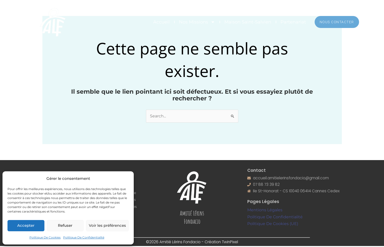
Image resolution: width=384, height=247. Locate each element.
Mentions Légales (264, 211)
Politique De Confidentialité (83, 237)
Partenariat (293, 22)
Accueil (161, 22)
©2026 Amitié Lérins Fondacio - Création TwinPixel (192, 243)
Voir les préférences (107, 225)
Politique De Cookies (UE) (272, 224)
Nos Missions (197, 21)
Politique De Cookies (45, 237)
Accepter (25, 225)
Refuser (65, 225)
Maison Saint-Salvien (247, 22)
